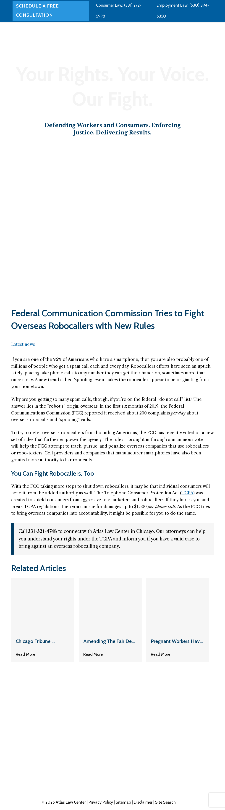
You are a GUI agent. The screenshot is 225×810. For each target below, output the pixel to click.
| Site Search (164, 802)
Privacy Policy (101, 802)
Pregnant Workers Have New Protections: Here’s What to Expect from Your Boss (176, 642)
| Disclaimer (142, 802)
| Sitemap (123, 802)
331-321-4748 (193, 763)
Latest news (23, 344)
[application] (124, 16)
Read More (25, 654)
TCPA (187, 492)
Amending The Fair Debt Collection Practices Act (109, 642)
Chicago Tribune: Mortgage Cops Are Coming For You (37, 642)
